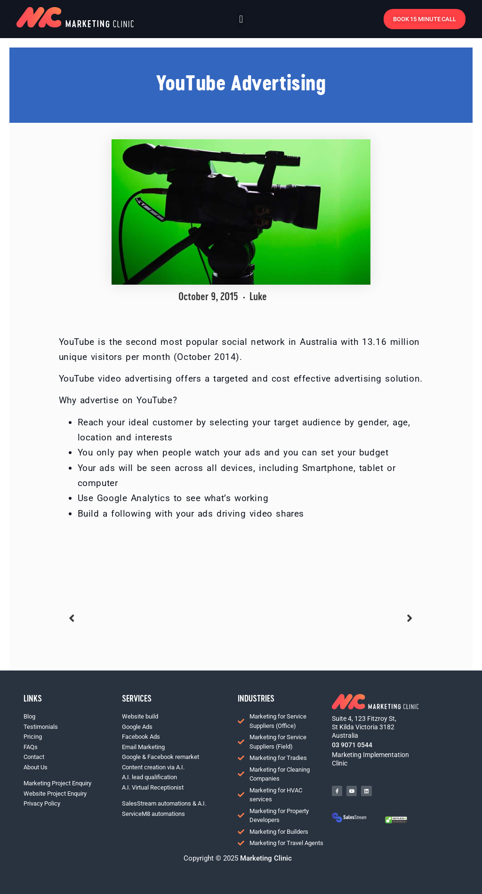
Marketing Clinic (265, 858)
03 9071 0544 (352, 745)
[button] (240, 19)
